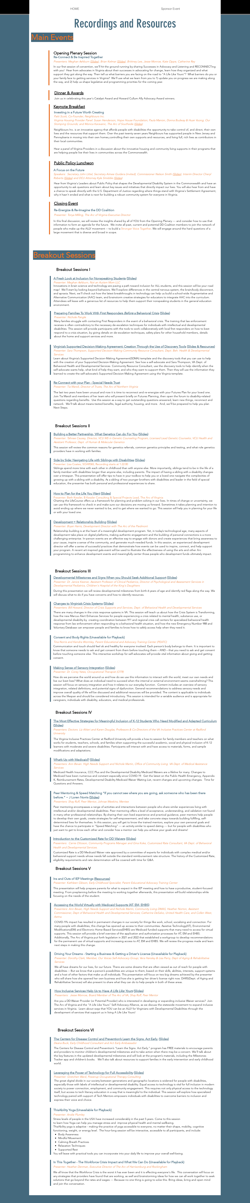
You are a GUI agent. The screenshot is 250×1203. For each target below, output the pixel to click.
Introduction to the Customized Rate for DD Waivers (89, 839)
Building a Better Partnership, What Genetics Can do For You (96, 434)
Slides (94, 61)
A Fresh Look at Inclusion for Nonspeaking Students (90, 278)
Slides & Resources (201, 346)
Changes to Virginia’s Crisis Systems (78, 603)
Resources (102, 879)
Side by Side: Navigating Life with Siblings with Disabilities (94, 460)
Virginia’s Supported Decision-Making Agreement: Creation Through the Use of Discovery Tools (120, 346)
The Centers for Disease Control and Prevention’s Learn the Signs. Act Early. (106, 1039)
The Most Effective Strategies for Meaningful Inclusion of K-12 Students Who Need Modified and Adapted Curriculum (135, 721)
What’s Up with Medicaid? (71, 760)
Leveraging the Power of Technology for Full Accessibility (93, 1073)
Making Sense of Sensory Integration (78, 668)
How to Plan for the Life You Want (77, 493)
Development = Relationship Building (80, 522)
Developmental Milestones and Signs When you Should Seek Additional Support (110, 577)
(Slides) (112, 522)
